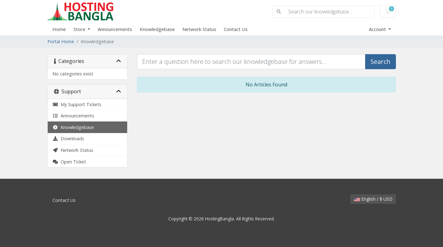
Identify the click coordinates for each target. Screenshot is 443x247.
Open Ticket (69, 162)
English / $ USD (373, 199)
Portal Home (60, 41)
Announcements (115, 29)
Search (380, 61)
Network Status (199, 29)
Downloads (68, 139)
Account (378, 29)
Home (59, 29)
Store (80, 29)
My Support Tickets (76, 104)
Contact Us (236, 29)
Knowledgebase (157, 29)
